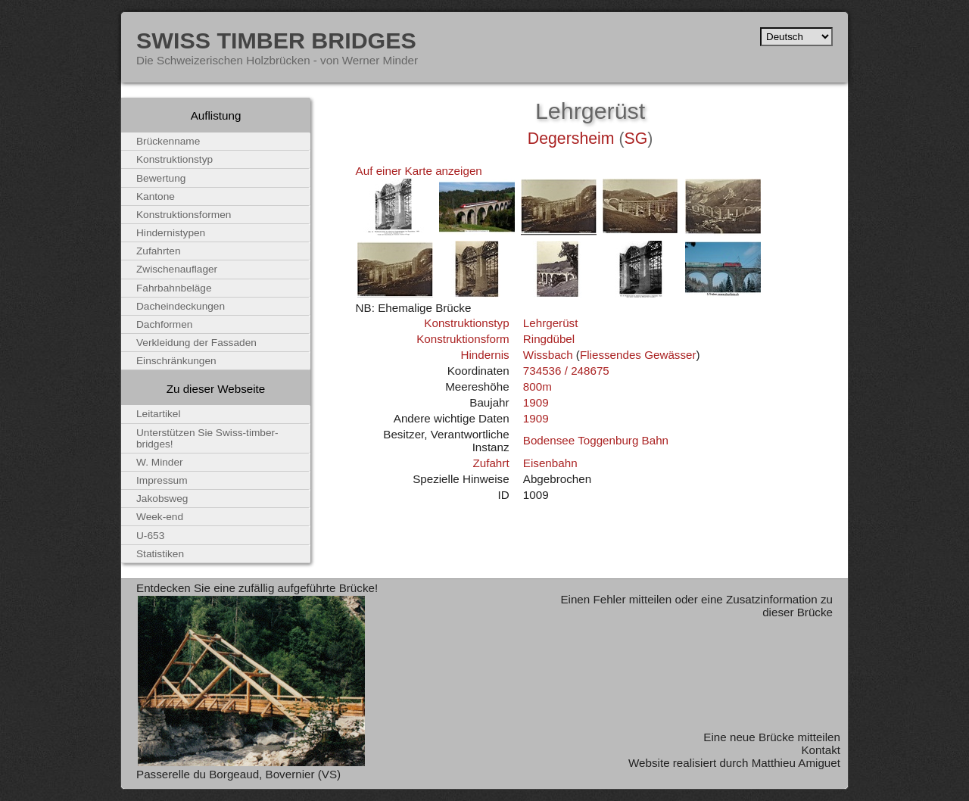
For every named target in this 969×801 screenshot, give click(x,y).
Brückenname (168, 141)
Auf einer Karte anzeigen (419, 170)
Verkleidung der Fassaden (196, 342)
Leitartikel (158, 413)
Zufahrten (158, 251)
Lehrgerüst (550, 322)
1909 (536, 402)
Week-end (159, 516)
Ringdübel (549, 338)
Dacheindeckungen (180, 306)
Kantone (155, 196)
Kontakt (820, 749)
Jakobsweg (162, 498)
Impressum (162, 480)
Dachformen (164, 324)
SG (636, 138)
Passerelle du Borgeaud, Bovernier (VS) (238, 774)
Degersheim (571, 138)
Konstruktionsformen (183, 214)
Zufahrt (490, 463)
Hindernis (484, 354)
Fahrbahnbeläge (174, 288)
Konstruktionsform (462, 338)
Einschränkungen (176, 360)
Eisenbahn (550, 463)
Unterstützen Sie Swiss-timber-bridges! (207, 438)
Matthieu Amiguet (796, 762)
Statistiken (160, 553)
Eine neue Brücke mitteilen (771, 737)
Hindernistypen (170, 232)
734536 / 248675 (566, 370)
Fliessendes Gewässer (638, 354)
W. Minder (159, 462)
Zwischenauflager (176, 269)
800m (537, 386)
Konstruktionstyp (466, 322)
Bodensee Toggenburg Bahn (595, 440)
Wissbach (548, 354)
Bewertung (160, 178)
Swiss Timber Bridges (276, 40)
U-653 (150, 535)
